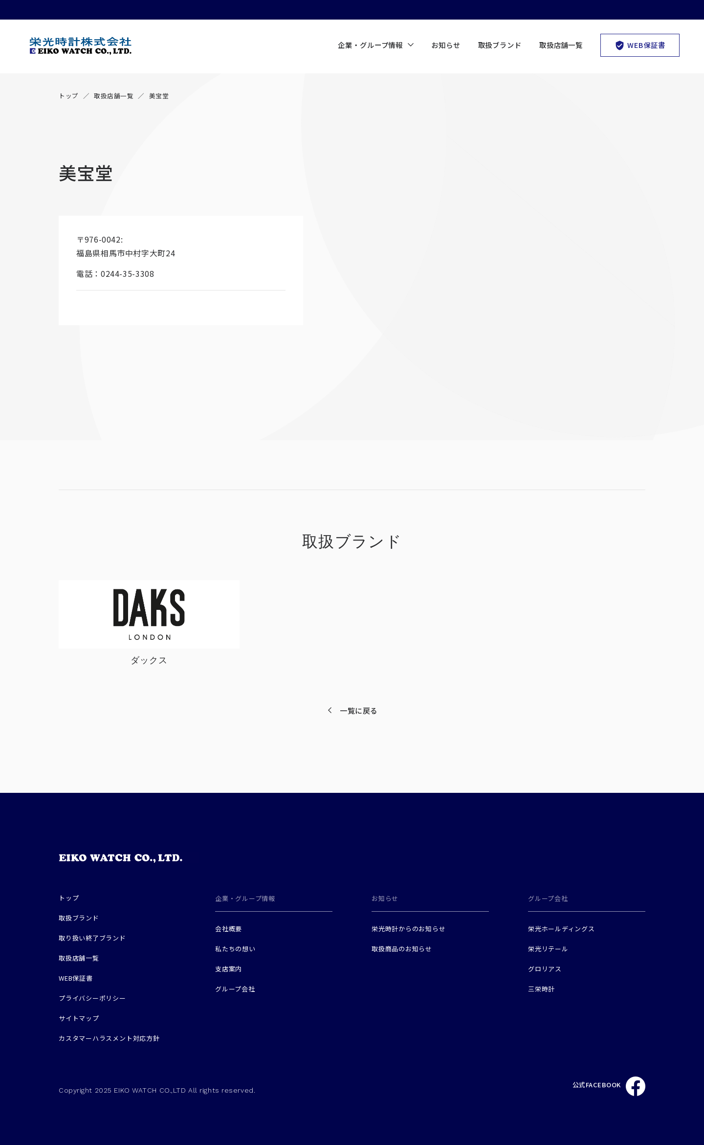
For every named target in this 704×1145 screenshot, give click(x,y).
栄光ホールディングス (561, 928)
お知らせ (445, 45)
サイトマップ (79, 1018)
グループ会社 (235, 988)
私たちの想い (235, 948)
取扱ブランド (500, 45)
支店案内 (228, 968)
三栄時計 (541, 988)
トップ (69, 95)
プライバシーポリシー (92, 998)
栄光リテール (548, 948)
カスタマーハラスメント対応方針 (109, 1038)
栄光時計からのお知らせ (409, 928)
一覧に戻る (359, 710)
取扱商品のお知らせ (402, 948)
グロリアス (545, 968)
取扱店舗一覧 (561, 45)
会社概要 (228, 928)
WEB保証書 (640, 45)
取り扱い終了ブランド (92, 938)
